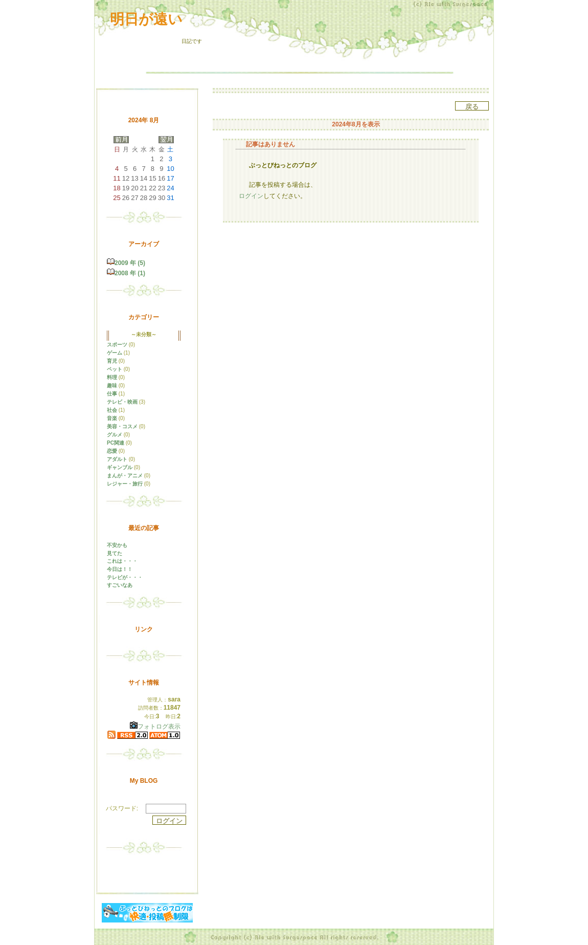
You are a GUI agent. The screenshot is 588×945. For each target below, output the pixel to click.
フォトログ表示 (155, 726)
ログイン (251, 196)
